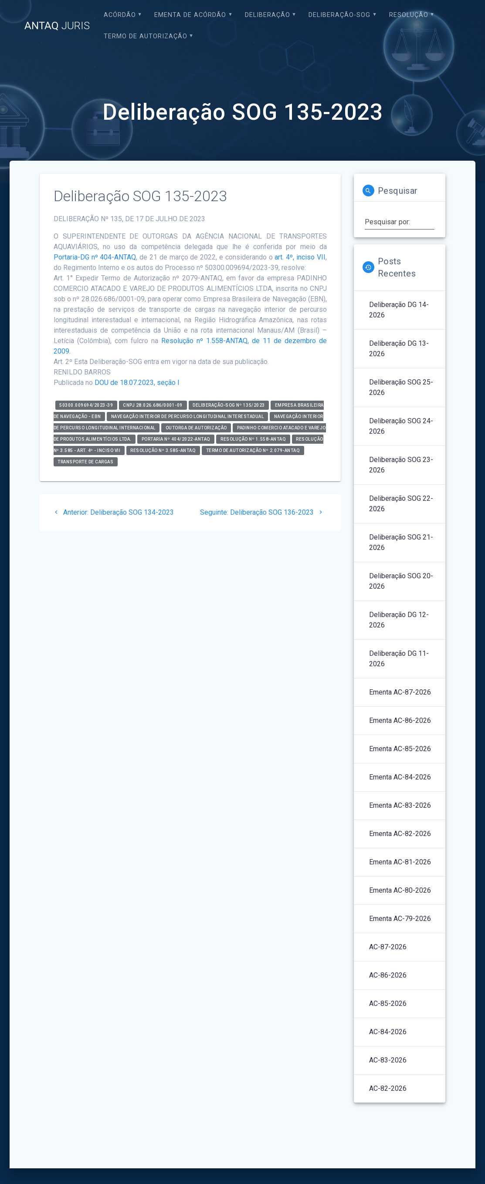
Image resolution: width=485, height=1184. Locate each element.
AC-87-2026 (388, 947)
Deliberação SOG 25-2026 (401, 387)
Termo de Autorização (145, 36)
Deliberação (267, 15)
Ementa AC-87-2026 (400, 692)
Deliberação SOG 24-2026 (401, 426)
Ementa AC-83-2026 (400, 805)
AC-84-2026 (388, 1032)
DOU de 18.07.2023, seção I (137, 382)
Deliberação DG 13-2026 (399, 348)
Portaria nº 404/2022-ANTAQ (176, 439)
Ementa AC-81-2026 (400, 862)
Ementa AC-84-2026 (400, 777)
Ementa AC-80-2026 (400, 890)
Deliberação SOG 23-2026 (401, 464)
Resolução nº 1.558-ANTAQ (253, 439)
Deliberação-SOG (339, 15)
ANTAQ (57, 25)
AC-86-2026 (388, 975)
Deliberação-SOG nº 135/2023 (229, 405)
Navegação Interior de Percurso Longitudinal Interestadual (187, 416)
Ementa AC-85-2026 (400, 749)
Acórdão (120, 15)
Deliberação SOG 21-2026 (401, 542)
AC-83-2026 (388, 1060)
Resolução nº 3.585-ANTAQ (163, 450)
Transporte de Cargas (85, 461)
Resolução (408, 15)
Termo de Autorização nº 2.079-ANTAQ (253, 450)
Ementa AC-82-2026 (400, 834)
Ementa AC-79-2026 (400, 918)
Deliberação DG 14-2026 (399, 309)
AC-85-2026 (388, 1003)
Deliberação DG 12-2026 (399, 620)
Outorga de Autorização (196, 427)
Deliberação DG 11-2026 (399, 658)
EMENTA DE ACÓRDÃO (190, 15)
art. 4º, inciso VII (300, 257)
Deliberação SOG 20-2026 (401, 581)
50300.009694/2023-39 (86, 405)
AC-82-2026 (388, 1088)
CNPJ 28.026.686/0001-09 (153, 405)
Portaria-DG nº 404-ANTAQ (95, 257)
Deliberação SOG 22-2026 (401, 503)
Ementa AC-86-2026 (400, 720)
